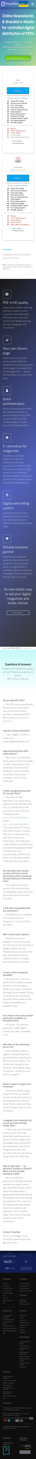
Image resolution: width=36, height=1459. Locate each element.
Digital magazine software (8, 1377)
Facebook (22, 1320)
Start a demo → (18, 141)
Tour (4, 1398)
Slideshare (22, 1315)
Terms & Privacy (8, 1288)
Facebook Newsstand (26, 1291)
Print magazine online (9, 1396)
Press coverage (7, 1300)
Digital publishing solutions (8, 1388)
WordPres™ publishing (9, 1328)
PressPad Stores (24, 1286)
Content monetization (9, 1380)
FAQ (4, 1333)
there (5, 1034)
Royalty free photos (9, 1326)
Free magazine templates (7, 1316)
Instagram (22, 1332)
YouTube (22, 1327)
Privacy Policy (14, 1415)
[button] (32, 4)
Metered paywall (24, 1356)
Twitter (21, 1318)
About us (5, 1283)
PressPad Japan (8, 1293)
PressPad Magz (24, 1283)
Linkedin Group (24, 1325)
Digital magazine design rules (24, 1353)
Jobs (4, 1295)
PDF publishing (7, 1385)
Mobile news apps (8, 1383)
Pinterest (22, 1330)
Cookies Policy (7, 1291)
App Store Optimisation (23, 1300)
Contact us (6, 1286)
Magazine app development (7, 1392)
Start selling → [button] (18, 613)
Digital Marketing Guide (10, 1331)
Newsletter (22, 1367)
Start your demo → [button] (18, 58)
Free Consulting (24, 1346)
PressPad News (24, 1288)
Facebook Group (24, 1322)
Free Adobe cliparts (8, 1319)
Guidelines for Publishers (15, 719)
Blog (4, 1303)
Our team (5, 1298)
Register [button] (18, 90)
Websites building (24, 1304)
